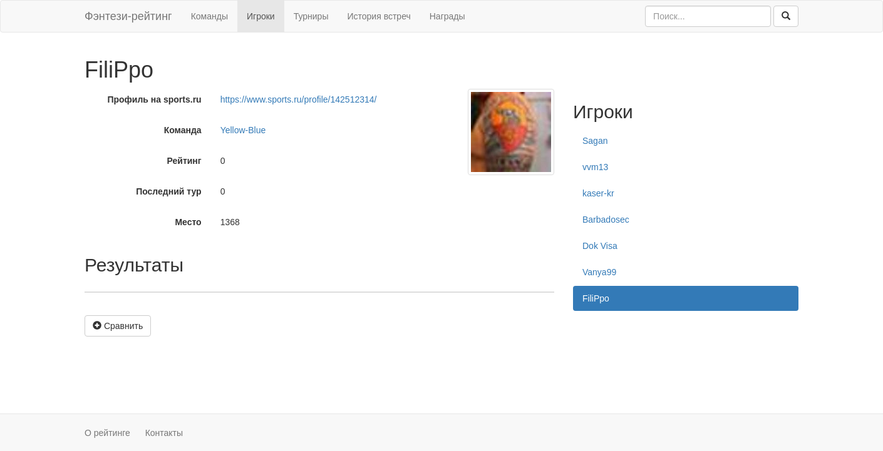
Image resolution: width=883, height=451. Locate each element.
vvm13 (595, 167)
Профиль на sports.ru (154, 99)
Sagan (594, 141)
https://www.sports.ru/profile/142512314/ (298, 99)
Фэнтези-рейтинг (128, 16)
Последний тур (169, 191)
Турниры (311, 16)
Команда (183, 130)
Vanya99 (599, 272)
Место (188, 222)
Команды (209, 16)
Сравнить (118, 326)
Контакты (164, 433)
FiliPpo (595, 298)
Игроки (261, 16)
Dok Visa (599, 246)
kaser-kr (598, 193)
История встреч (378, 16)
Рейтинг (184, 161)
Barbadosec (605, 220)
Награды (447, 16)
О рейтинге (107, 433)
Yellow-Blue (243, 130)
